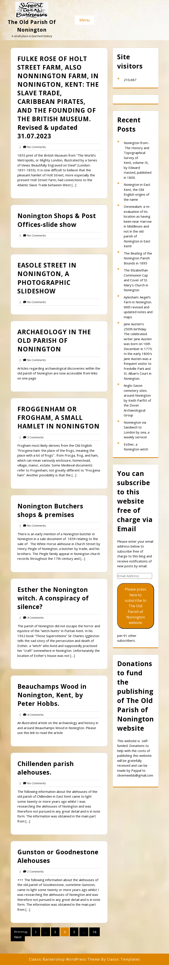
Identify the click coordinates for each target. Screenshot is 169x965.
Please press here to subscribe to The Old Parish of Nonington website (135, 606)
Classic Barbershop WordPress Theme (65, 959)
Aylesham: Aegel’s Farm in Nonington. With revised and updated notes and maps (138, 307)
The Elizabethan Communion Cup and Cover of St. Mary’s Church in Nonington (136, 280)
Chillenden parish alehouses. (45, 767)
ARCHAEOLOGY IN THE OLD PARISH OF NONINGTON (54, 340)
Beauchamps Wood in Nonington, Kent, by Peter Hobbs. (52, 695)
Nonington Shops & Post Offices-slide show (56, 219)
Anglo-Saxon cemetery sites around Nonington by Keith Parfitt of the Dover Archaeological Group (137, 400)
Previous (20, 932)
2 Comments (31, 871)
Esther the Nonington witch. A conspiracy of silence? (53, 598)
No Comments (32, 147)
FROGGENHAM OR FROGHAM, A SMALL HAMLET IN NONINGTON (58, 417)
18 (94, 932)
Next (18, 937)
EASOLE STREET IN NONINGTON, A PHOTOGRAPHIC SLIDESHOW (46, 278)
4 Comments (31, 618)
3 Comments (31, 437)
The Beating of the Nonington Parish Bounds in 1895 (138, 258)
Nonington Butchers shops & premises (50, 510)
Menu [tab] (84, 20)
